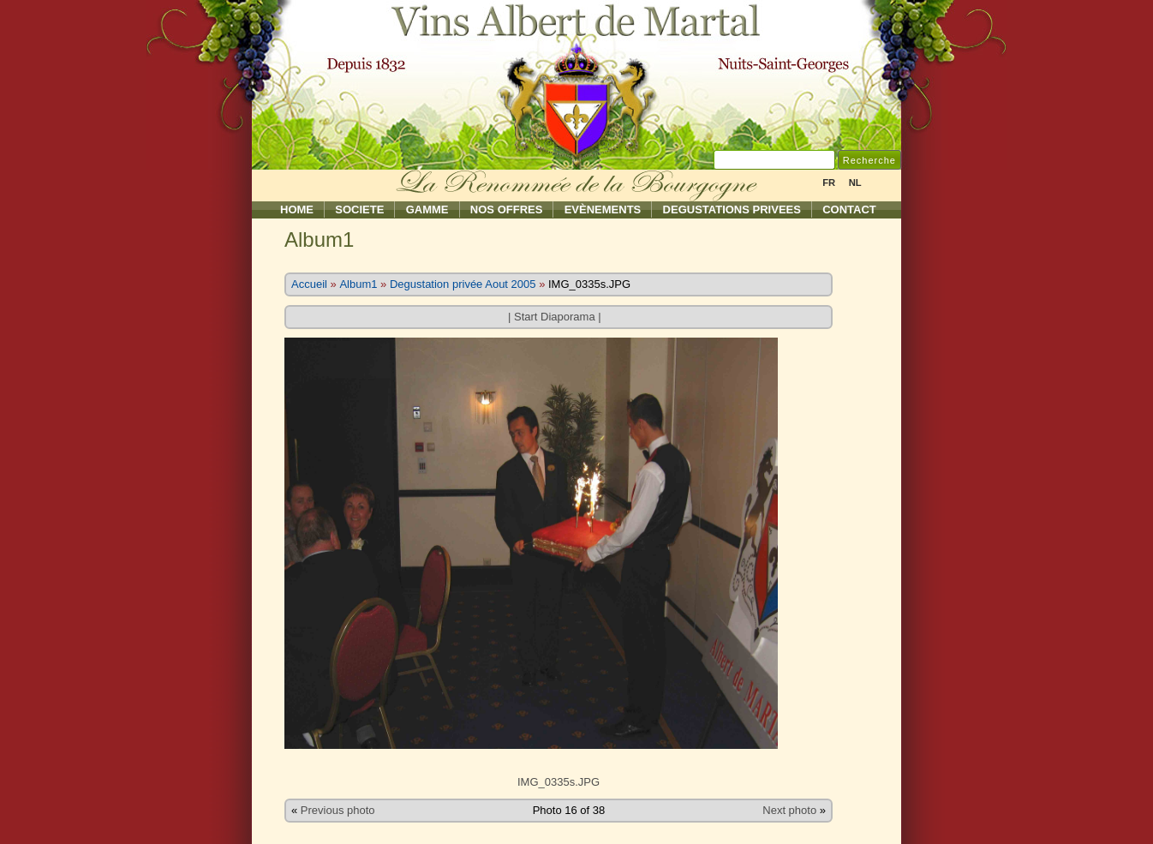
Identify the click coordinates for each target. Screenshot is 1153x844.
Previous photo (338, 810)
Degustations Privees (732, 209)
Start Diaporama (554, 316)
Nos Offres (506, 209)
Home (297, 209)
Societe (359, 209)
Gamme (427, 209)
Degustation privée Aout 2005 (463, 284)
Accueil (309, 284)
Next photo (789, 810)
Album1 (358, 284)
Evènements (603, 209)
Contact (849, 209)
